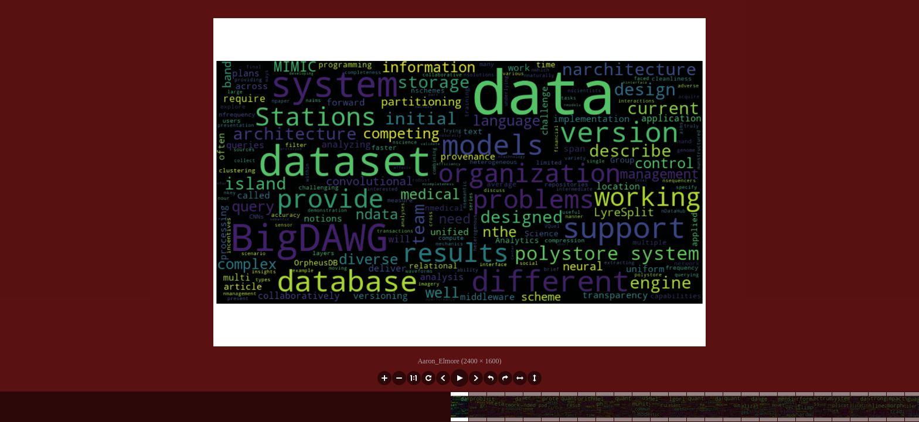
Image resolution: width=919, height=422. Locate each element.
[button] (384, 378)
